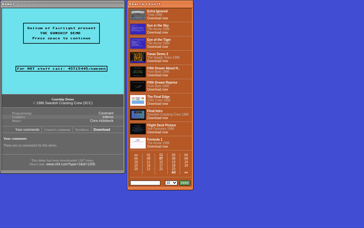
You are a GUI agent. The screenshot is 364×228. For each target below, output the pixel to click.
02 (161, 155)
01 (148, 155)
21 (148, 169)
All (174, 172)
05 (136, 158)
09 (186, 158)
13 (173, 162)
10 (136, 162)
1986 (40, 103)
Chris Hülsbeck (101, 121)
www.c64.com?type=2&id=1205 (70, 164)
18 (173, 165)
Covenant (106, 113)
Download (101, 129)
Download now (157, 18)
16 (148, 165)
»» (186, 172)
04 (186, 155)
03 (173, 155)
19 (186, 165)
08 (173, 158)
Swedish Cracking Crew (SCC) (69, 103)
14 (186, 162)
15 (136, 165)
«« (136, 155)
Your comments (27, 129)
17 (161, 165)
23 (173, 169)
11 (148, 162)
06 (148, 158)
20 (136, 169)
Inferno (108, 117)
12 (161, 162)
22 (161, 169)
